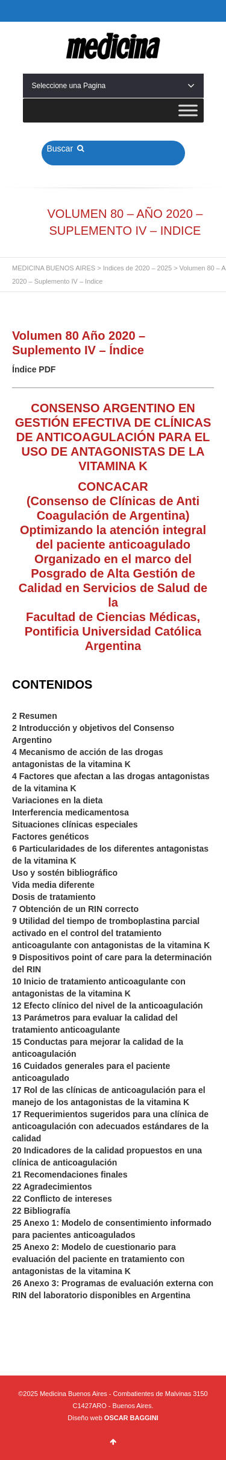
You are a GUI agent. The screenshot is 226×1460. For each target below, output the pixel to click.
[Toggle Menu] (188, 110)
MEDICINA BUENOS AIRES (53, 268)
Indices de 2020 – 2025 (137, 268)
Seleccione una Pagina (113, 86)
